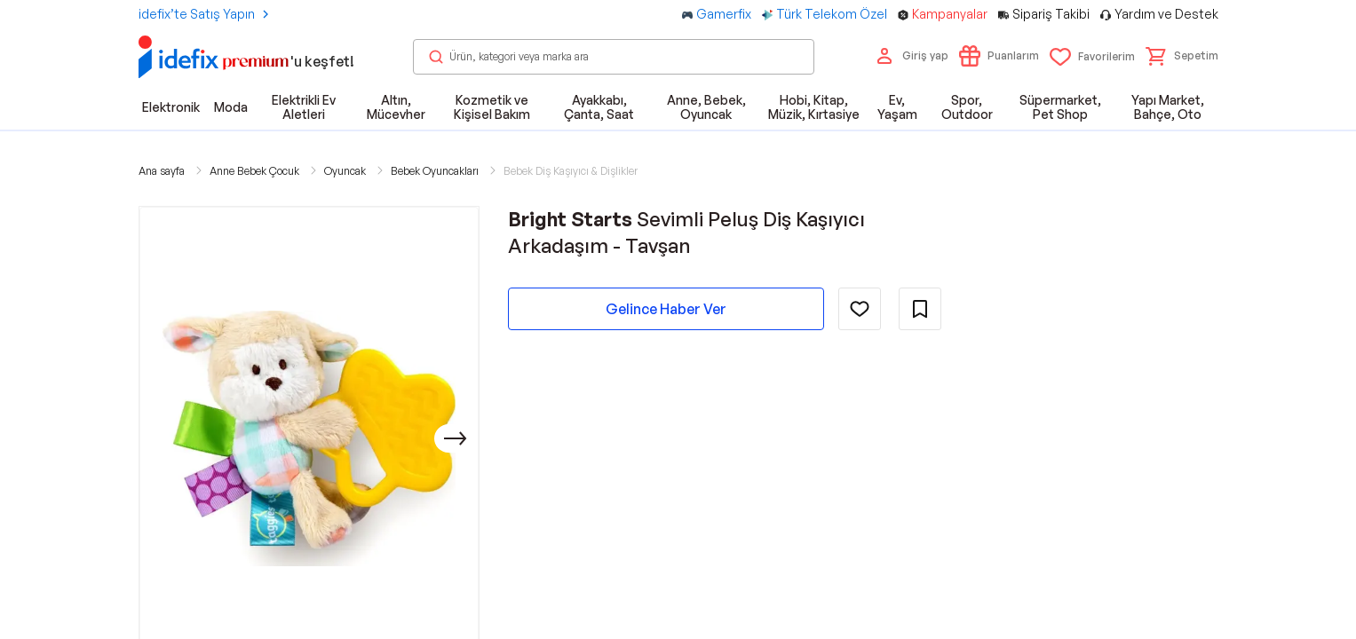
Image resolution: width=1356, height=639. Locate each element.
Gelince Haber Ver (666, 309)
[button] (1182, 56)
